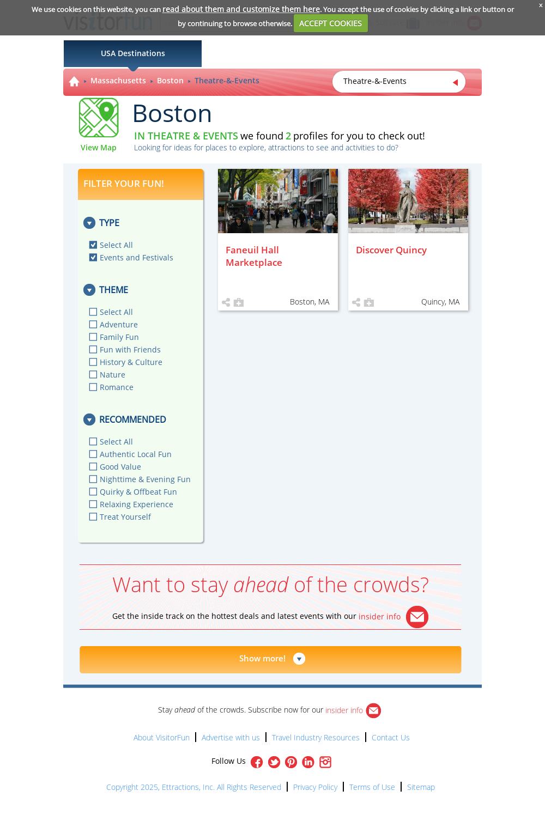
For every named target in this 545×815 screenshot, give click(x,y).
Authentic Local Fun (136, 454)
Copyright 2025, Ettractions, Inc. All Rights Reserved (193, 787)
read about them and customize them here (241, 9)
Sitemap (421, 787)
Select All (116, 245)
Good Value (120, 467)
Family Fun (119, 337)
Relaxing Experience (136, 504)
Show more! (262, 658)
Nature (112, 374)
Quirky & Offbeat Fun (138, 492)
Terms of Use (372, 787)
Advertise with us (231, 737)
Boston (170, 80)
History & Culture (131, 362)
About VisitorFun (162, 737)
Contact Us (391, 737)
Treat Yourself (125, 517)
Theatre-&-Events (227, 80)
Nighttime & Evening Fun (145, 479)
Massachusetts (118, 80)
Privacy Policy (315, 787)
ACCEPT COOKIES (330, 23)
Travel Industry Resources (316, 737)
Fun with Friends (130, 349)
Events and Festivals (136, 257)
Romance (117, 387)
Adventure (119, 324)
